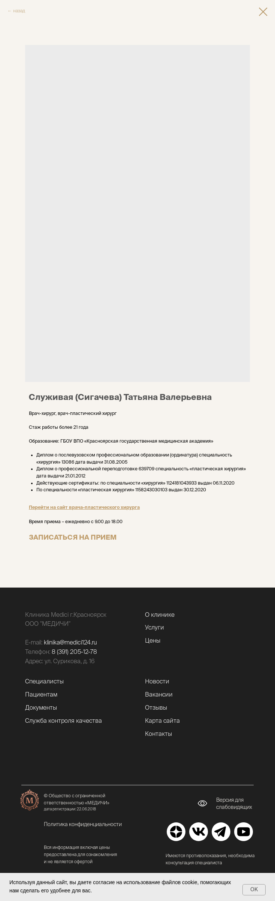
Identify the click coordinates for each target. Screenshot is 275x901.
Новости (157, 681)
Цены (152, 640)
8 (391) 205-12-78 (74, 651)
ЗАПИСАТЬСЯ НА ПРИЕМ (73, 537)
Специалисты (44, 681)
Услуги (154, 627)
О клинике (160, 614)
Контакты (158, 733)
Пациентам (41, 694)
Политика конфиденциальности (83, 824)
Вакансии (159, 694)
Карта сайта (162, 720)
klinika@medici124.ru (70, 642)
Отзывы (156, 707)
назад (19, 10)
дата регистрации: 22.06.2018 (70, 809)
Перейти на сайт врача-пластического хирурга (84, 507)
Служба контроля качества (63, 720)
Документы (41, 707)
